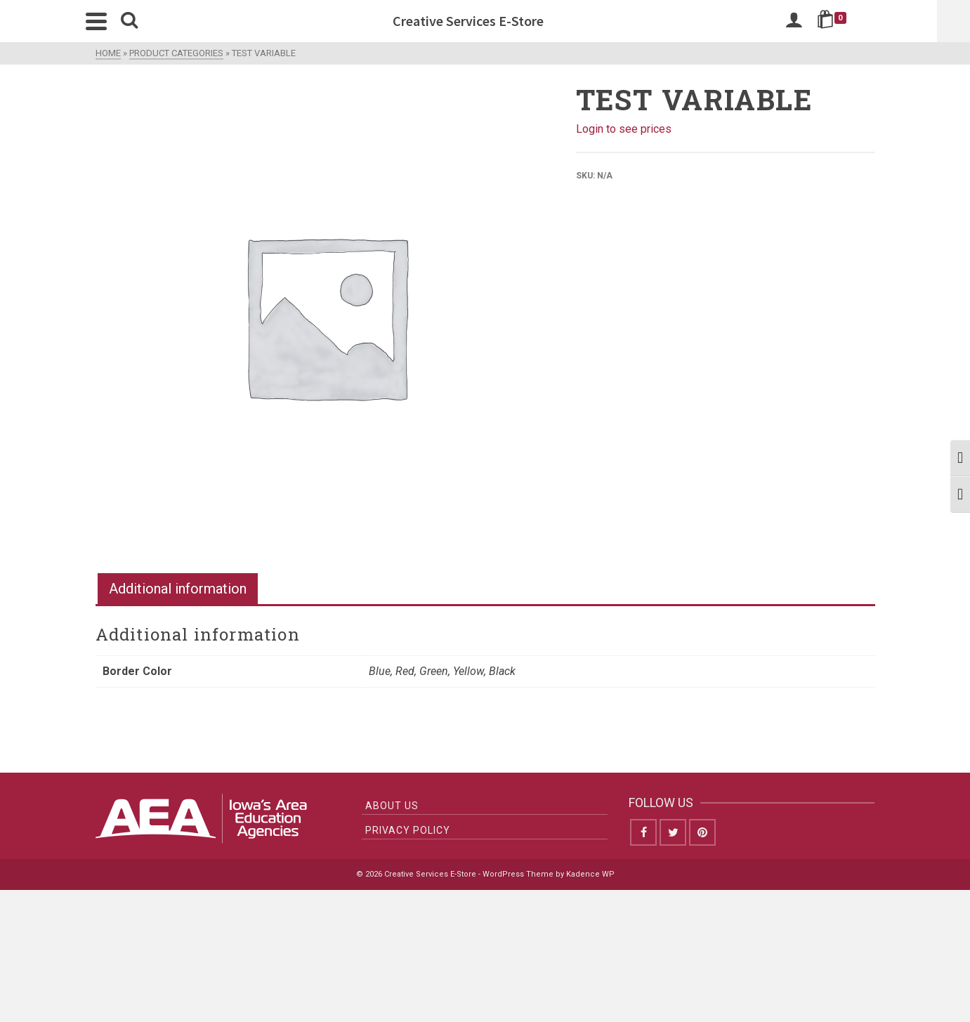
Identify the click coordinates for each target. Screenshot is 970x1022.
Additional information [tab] (178, 588)
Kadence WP (590, 874)
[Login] (810, 21)
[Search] (146, 21)
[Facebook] (643, 832)
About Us (392, 805)
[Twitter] (673, 832)
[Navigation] (113, 21)
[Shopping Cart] (851, 21)
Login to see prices (623, 129)
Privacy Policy (407, 830)
